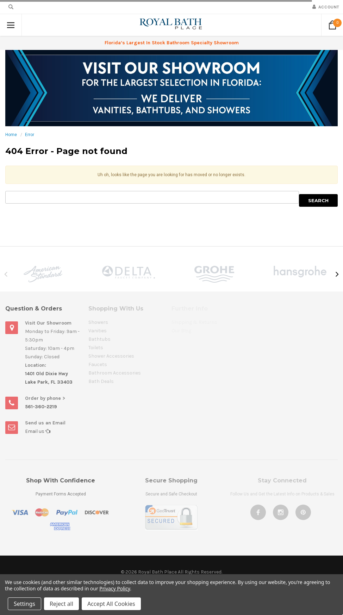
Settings (24, 604)
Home (11, 134)
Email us (37, 431)
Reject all (61, 604)
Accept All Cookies (111, 604)
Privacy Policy (114, 588)
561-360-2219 (41, 407)
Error (29, 134)
